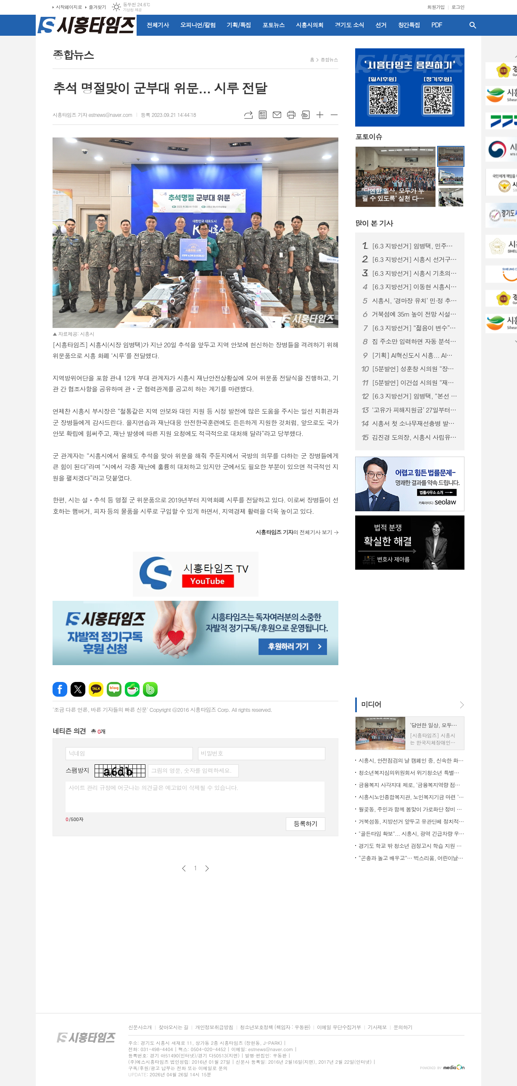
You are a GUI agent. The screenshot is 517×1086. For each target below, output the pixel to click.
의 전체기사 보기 (294, 532)
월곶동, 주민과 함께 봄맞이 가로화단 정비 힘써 (411, 809)
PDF (436, 25)
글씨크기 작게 (334, 115)
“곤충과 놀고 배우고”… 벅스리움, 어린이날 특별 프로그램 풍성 (411, 858)
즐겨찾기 (97, 7)
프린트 (291, 115)
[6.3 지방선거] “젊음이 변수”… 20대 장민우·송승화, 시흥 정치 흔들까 (415, 328)
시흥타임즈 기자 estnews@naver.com (92, 114)
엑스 (78, 689)
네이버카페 (132, 689)
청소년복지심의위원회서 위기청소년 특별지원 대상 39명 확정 (411, 773)
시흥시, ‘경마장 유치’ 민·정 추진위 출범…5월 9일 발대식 (415, 300)
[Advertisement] (407, 633)
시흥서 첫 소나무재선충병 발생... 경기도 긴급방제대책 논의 (415, 423)
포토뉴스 (273, 25)
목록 (262, 115)
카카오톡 (96, 689)
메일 (277, 115)
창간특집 (409, 25)
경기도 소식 (349, 25)
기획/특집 (239, 25)
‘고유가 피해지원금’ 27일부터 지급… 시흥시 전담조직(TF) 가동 (415, 410)
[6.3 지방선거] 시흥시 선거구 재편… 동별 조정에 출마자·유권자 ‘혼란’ (415, 259)
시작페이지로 (69, 7)
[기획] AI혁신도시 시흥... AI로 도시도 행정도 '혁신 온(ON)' (415, 355)
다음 (207, 868)
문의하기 (402, 1027)
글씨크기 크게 (320, 115)
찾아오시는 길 (173, 1027)
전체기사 (158, 25)
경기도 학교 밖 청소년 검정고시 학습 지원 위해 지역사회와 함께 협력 (411, 846)
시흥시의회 (310, 25)
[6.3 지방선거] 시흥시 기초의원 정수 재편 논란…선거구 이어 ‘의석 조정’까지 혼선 (415, 273)
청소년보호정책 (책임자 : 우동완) (275, 1027)
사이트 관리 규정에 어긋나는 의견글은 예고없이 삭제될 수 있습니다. (153, 787)
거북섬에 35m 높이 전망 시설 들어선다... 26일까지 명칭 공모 (415, 314)
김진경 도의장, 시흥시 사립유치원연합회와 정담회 (415, 437)
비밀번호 (212, 753)
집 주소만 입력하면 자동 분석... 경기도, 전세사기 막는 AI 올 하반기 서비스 (415, 341)
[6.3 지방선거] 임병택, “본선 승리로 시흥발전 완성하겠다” (415, 396)
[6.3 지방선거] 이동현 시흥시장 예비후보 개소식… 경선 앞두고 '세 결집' (415, 287)
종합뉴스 (329, 59)
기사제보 (377, 1027)
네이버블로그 (114, 689)
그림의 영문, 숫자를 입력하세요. (191, 770)
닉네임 (77, 753)
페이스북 (60, 689)
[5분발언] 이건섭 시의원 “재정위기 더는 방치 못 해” (415, 382)
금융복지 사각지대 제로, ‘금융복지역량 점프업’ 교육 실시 (411, 785)
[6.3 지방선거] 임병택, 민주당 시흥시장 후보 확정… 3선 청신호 (415, 246)
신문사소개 (140, 1027)
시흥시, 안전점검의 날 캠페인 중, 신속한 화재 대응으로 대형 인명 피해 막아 (411, 760)
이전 (184, 868)
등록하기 (305, 823)
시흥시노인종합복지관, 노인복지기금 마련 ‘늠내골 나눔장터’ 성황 (411, 797)
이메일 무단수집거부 (339, 1027)
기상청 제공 (132, 10)
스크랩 (305, 115)
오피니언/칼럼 (198, 25)
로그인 (457, 7)
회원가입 (436, 7)
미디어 (371, 704)
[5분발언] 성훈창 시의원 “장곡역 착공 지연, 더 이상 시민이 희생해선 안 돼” (415, 369)
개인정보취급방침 (214, 1027)
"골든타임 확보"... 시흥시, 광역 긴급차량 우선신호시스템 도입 (411, 834)
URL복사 (248, 115)
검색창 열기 (472, 25)
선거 (380, 25)
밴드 (150, 689)
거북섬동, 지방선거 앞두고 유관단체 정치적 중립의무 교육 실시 (411, 821)
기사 (374, 223)
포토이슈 (368, 137)
